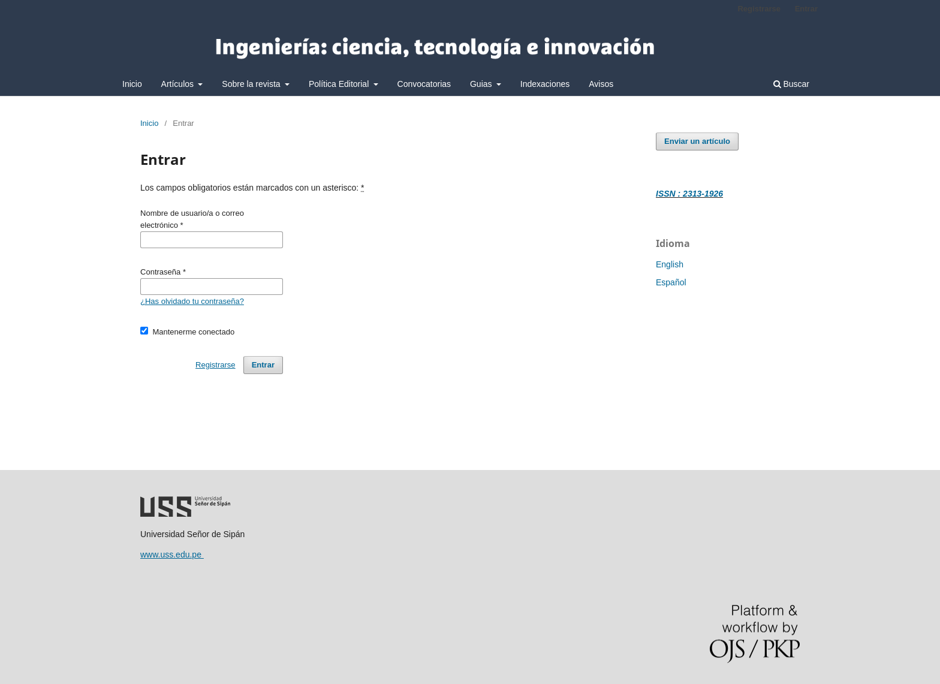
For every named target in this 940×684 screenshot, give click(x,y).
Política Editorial (340, 84)
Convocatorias (424, 84)
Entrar (806, 8)
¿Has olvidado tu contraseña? (192, 301)
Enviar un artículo (697, 141)
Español (671, 282)
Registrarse (759, 8)
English (669, 264)
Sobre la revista (252, 84)
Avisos (601, 84)
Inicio (132, 84)
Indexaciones (545, 84)
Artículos (178, 84)
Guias (482, 84)
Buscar (791, 84)
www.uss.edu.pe (172, 554)
